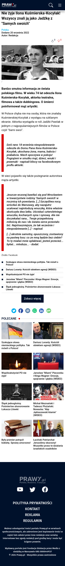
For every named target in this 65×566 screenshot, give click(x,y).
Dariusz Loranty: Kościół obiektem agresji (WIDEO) (31, 269)
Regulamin (32, 521)
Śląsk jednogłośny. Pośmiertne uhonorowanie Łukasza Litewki (33, 288)
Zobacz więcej (32, 298)
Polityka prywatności (32, 503)
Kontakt (32, 509)
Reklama (32, 515)
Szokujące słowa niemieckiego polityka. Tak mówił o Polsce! (32, 263)
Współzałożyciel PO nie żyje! (20, 274)
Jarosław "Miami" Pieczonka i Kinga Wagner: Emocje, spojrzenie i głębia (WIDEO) (32, 280)
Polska (5, 29)
